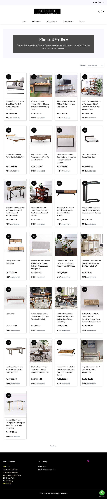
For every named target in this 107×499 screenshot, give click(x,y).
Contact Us (7, 482)
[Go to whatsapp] (102, 492)
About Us (6, 466)
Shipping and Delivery (10, 471)
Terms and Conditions (10, 468)
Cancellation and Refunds (12, 474)
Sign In (95, 2)
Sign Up (101, 2)
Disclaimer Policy (9, 477)
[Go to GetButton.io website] (102, 497)
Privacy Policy (8, 480)
